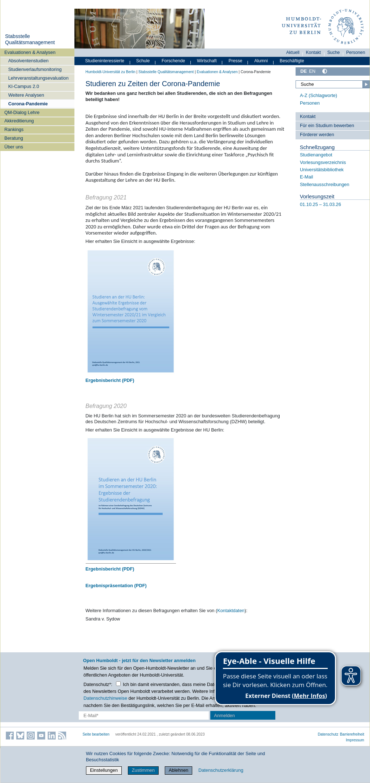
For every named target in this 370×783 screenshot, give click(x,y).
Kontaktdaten (230, 610)
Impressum (355, 740)
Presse (235, 60)
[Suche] (332, 84)
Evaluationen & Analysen (30, 52)
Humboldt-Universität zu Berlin (110, 72)
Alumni (261, 60)
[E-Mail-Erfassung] (144, 715)
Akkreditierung (19, 120)
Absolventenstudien (28, 60)
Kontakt (313, 52)
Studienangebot (316, 154)
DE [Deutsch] (303, 71)
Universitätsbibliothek (322, 169)
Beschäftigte (292, 60)
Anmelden (224, 715)
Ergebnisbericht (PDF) (110, 380)
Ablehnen (178, 770)
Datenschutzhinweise (105, 698)
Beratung (13, 138)
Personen (355, 52)
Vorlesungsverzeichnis (323, 162)
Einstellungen (104, 770)
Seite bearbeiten (96, 734)
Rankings (13, 129)
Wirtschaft (207, 60)
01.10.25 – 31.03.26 (320, 204)
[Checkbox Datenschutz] (118, 683)
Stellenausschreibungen (324, 184)
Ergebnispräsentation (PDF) (116, 585)
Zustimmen (143, 770)
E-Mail (306, 177)
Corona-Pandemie (28, 103)
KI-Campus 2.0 (23, 86)
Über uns (13, 147)
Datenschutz (328, 734)
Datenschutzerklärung (220, 770)
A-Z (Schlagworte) (318, 95)
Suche (333, 52)
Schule (143, 60)
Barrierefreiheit (352, 734)
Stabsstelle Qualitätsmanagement (30, 39)
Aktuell (293, 52)
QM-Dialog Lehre (21, 112)
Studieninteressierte (104, 60)
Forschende (173, 60)
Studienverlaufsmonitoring (35, 69)
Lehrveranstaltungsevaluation (38, 78)
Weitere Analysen (26, 95)
